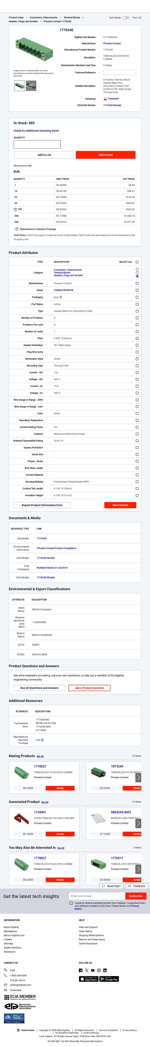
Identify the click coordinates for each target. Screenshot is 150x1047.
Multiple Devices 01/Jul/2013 (52, 567)
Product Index (16, 17)
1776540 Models (112, 105)
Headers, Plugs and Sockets (23, 21)
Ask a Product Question (89, 687)
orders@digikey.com (17, 985)
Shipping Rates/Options (91, 935)
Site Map (8, 943)
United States (26, 1030)
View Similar (120, 505)
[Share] (136, 18)
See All (40, 756)
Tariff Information (88, 943)
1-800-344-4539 (15, 976)
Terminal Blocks (72, 17)
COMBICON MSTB (63, 290)
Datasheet (111, 98)
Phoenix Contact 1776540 (57, 21)
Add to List (44, 154)
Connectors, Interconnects (43, 17)
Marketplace (10, 931)
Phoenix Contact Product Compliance (56, 548)
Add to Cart (106, 154)
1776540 (41, 538)
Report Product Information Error (42, 505)
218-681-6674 (14, 980)
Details (60, 788)
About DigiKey (11, 927)
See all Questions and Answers (39, 687)
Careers (8, 939)
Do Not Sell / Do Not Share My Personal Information (75, 1041)
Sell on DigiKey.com (14, 935)
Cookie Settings (91, 1033)
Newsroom (9, 951)
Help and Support (88, 927)
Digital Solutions (12, 947)
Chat (9, 970)
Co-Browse (12, 990)
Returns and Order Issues (92, 939)
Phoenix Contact (112, 43)
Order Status (85, 931)
